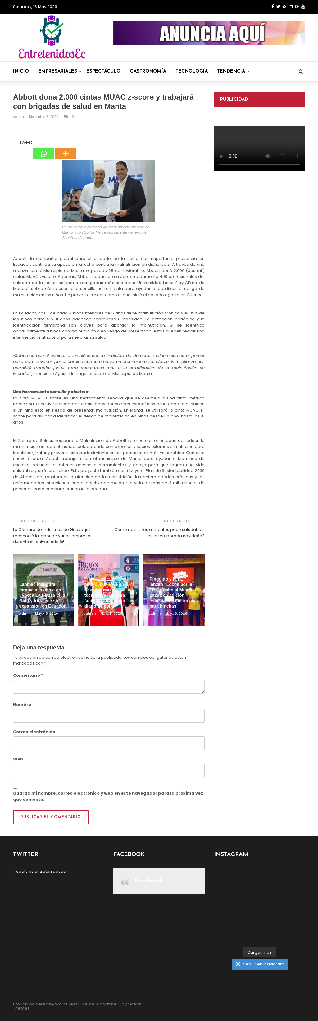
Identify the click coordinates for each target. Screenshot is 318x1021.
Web (18, 759)
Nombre (22, 704)
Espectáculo (103, 71)
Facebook (148, 881)
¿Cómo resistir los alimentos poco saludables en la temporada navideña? (158, 533)
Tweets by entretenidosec (39, 871)
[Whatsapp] (43, 149)
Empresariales (60, 71)
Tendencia (233, 71)
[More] (65, 149)
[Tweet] (17, 143)
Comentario (28, 675)
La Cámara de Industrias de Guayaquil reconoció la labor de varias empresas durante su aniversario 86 (53, 536)
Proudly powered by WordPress (45, 1004)
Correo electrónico (34, 732)
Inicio (21, 71)
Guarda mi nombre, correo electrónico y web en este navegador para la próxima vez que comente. (108, 796)
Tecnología (191, 71)
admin (19, 116)
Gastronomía (148, 71)
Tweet (26, 142)
